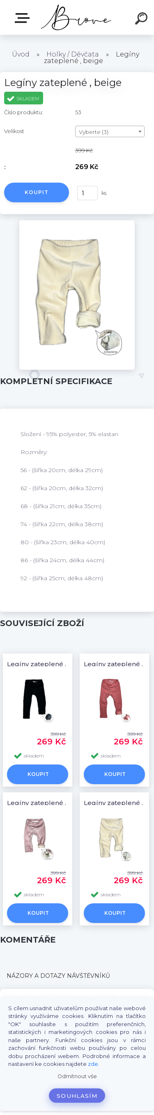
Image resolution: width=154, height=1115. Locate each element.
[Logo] (76, 17)
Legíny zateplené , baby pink (53, 803)
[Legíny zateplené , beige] (77, 223)
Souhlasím (77, 1095)
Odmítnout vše (77, 1076)
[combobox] (110, 131)
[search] (142, 19)
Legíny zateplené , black (46, 664)
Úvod (21, 54)
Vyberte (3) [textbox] (93, 132)
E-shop (24, 18)
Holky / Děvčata (72, 54)
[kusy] (87, 193)
